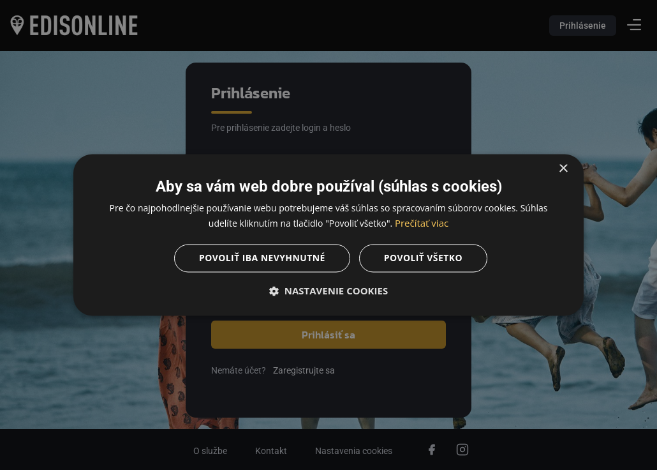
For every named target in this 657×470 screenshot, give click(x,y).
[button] (328, 291)
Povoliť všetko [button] (423, 258)
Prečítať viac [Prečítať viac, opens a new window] (421, 223)
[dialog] (328, 235)
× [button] (563, 169)
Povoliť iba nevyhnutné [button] (262, 258)
